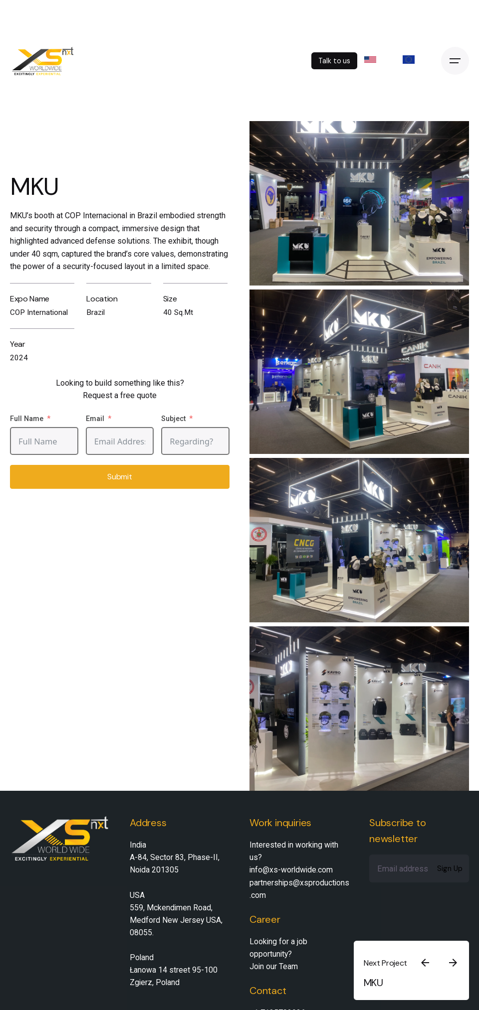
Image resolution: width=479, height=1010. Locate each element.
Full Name (26, 419)
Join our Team (273, 966)
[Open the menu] (455, 61)
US (377, 59)
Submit (119, 476)
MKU (373, 982)
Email (95, 419)
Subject (173, 419)
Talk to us (334, 60)
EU (415, 59)
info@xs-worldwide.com (291, 869)
